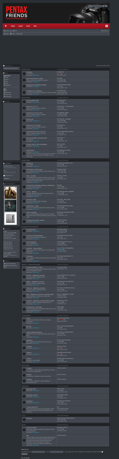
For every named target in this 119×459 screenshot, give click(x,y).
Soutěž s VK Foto (61, 346)
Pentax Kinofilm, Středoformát (36, 138)
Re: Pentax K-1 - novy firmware (65, 106)
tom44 (60, 429)
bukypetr (61, 80)
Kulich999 (61, 120)
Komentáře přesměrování (64, 352)
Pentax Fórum (26, 97)
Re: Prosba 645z (61, 100)
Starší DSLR (30, 150)
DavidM (61, 243)
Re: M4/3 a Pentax (62, 220)
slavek (60, 201)
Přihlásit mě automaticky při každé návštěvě (90, 452)
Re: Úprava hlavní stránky (64, 84)
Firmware (29, 401)
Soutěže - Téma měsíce (34, 248)
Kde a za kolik (31, 176)
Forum (13, 26)
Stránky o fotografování (34, 235)
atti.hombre (62, 92)
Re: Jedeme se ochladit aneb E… (65, 332)
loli (58, 407)
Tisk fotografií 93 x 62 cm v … (65, 242)
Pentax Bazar (25, 365)
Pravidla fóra (60, 72)
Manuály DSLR (31, 389)
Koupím (29, 374)
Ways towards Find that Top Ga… (66, 418)
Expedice (29, 340)
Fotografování (31, 229)
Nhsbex (5, 256)
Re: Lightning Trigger (63, 112)
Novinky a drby (31, 199)
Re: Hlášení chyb (61, 90)
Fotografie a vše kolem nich (30, 226)
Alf (60, 73)
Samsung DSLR (45, 153)
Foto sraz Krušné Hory (63, 318)
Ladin (60, 390)
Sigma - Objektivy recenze (35, 282)
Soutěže (29, 346)
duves (60, 133)
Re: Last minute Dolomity (64, 340)
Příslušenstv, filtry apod (34, 169)
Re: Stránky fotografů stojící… (65, 235)
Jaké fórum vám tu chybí (34, 78)
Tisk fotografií (31, 242)
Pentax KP (29, 119)
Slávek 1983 (62, 114)
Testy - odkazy (31, 192)
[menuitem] (15, 31)
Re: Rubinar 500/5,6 (62, 427)
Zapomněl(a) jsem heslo (71, 452)
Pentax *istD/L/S (36, 153)
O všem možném (26, 315)
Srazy (28, 318)
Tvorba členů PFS (32, 407)
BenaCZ (61, 249)
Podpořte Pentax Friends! (11, 68)
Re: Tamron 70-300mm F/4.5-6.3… (66, 288)
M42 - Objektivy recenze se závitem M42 (39, 294)
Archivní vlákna (31, 428)
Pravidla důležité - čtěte (34, 267)
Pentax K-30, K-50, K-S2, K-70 (35, 132)
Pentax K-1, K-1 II (32, 106)
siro (60, 146)
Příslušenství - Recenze (34, 307)
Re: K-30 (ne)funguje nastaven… (65, 131)
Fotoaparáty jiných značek (35, 220)
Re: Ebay (59, 185)
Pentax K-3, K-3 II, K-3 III (34, 113)
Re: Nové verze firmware (63, 401)
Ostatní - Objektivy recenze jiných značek (40, 301)
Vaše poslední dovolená (34, 332)
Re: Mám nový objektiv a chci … (65, 163)
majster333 (62, 267)
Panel (35, 26)
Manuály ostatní (31, 395)
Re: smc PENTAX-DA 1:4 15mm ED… (66, 275)
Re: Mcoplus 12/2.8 (62, 300)
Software (29, 256)
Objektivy (29, 163)
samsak (61, 333)
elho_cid (61, 319)
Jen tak (28, 326)
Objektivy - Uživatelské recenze (31, 264)
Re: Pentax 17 (60, 138)
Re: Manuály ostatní (62, 395)
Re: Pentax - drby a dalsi (63, 199)
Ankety (28, 358)
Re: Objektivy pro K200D (63, 150)
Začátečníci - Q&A (32, 206)
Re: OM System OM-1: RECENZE (65, 191)
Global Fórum (26, 160)
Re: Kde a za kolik (62, 175)
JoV (60, 126)
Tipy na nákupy (31, 212)
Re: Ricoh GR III (61, 144)
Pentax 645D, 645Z (32, 100)
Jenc (60, 86)
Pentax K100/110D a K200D (40, 155)
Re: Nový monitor (61, 169)
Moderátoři (36, 75)
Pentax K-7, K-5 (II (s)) (33, 125)
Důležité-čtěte (26, 69)
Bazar (28, 26)
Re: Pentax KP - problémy (64, 119)
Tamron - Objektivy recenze (35, 288)
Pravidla (29, 72)
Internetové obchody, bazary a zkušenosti (40, 185)
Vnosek (61, 187)
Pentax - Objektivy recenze (35, 275)
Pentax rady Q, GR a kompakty (36, 144)
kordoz (61, 277)
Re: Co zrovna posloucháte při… (65, 326)
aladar (60, 108)
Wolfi (60, 308)
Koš (27, 435)
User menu (7, 163)
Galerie (20, 26)
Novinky (29, 418)
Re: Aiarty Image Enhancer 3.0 (65, 256)
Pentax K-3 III (60, 389)
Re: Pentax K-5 (61, 125)
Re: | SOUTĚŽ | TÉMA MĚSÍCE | (65, 248)
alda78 (61, 102)
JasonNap (61, 419)
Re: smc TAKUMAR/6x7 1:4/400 (65, 294)
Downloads (25, 386)
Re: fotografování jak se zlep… (65, 206)
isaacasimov (62, 231)
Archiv (24, 424)
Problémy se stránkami (34, 91)
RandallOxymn (63, 408)
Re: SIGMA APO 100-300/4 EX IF (65, 281)
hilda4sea (61, 171)
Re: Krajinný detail (62, 229)
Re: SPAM (59, 78)
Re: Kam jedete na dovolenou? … (65, 358)
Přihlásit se (25, 449)
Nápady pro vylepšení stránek (36, 85)
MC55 (60, 402)
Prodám (29, 368)
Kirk (60, 396)
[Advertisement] (56, 50)
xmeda (61, 152)
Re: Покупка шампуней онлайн (65, 212)
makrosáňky (60, 307)
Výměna (29, 379)
